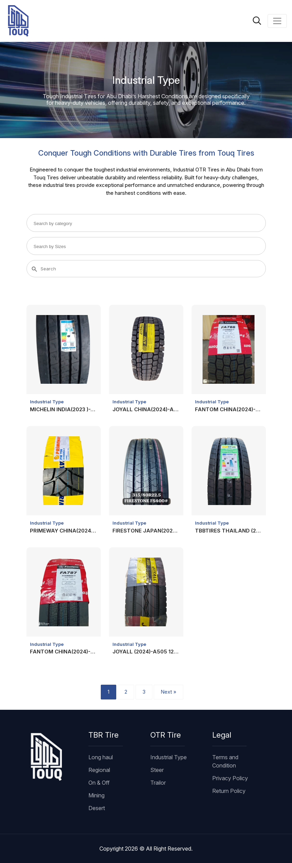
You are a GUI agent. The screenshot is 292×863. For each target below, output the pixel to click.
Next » (168, 691)
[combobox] (146, 223)
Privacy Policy (230, 778)
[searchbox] (61, 223)
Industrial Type (47, 401)
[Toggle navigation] (277, 21)
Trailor (158, 782)
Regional (99, 769)
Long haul (100, 757)
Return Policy (229, 790)
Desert (96, 808)
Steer (157, 769)
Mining (96, 795)
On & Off (99, 782)
